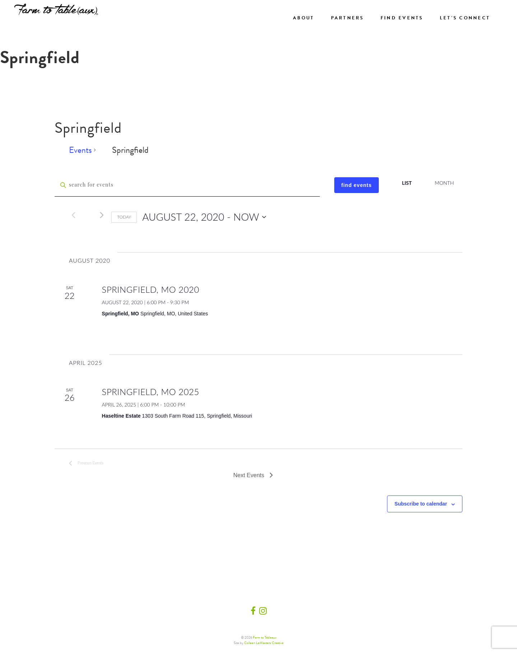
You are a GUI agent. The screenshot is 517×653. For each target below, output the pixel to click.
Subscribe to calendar (421, 504)
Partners (347, 18)
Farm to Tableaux (264, 637)
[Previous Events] (73, 215)
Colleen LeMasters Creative (264, 642)
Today (124, 217)
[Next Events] (101, 215)
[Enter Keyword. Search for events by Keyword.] (187, 185)
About (303, 18)
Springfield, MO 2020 (150, 289)
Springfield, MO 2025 (150, 391)
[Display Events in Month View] (444, 183)
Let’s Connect (465, 18)
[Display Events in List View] (407, 183)
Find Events (402, 18)
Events (80, 150)
